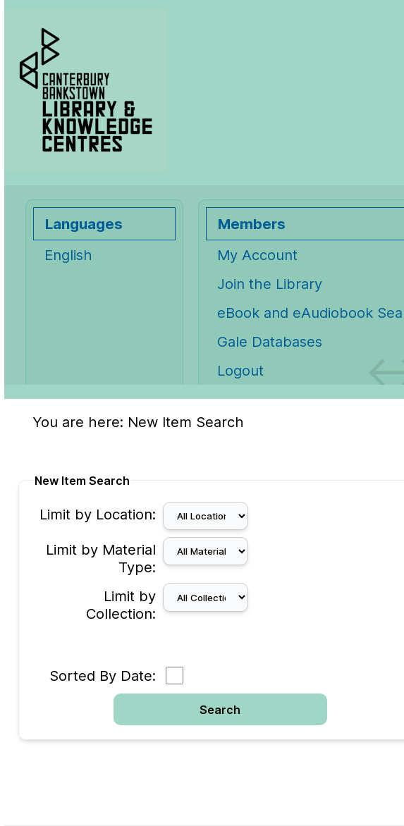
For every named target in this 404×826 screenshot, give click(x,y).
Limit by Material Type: (101, 558)
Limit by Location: (97, 514)
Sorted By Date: (102, 675)
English (68, 255)
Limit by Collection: (121, 604)
